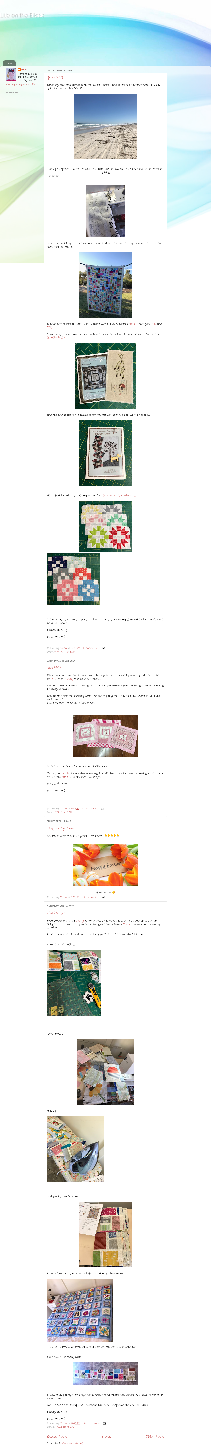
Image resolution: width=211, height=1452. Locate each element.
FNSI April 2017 (63, 812)
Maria (24, 69)
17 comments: (91, 648)
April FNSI (54, 668)
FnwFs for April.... (57, 913)
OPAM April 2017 (65, 651)
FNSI (54, 679)
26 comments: (92, 1423)
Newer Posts (57, 1437)
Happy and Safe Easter (60, 828)
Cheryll (80, 921)
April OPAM (55, 77)
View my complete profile (20, 84)
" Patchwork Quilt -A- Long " (119, 495)
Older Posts (155, 1437)
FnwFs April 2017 (64, 1427)
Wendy (68, 679)
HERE (132, 324)
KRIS (153, 324)
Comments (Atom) (72, 1443)
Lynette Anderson (58, 337)
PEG (49, 327)
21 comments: (90, 808)
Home (9, 63)
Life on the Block (22, 15)
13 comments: (90, 897)
